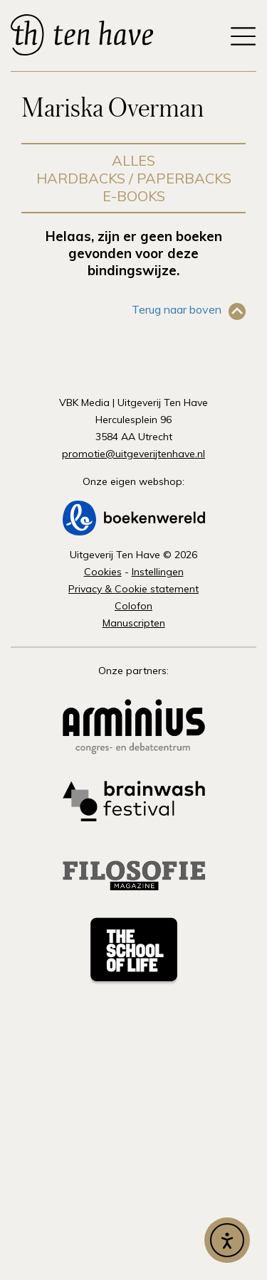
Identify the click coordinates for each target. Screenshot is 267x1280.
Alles (133, 160)
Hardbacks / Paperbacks (133, 178)
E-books (134, 196)
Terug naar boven (176, 309)
